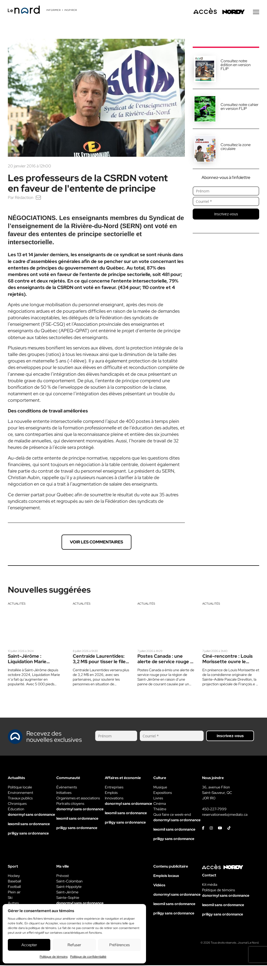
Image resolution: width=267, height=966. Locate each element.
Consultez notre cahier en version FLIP (239, 107)
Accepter (29, 945)
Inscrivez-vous (226, 214)
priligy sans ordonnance (28, 834)
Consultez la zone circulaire (236, 147)
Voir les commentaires (96, 542)
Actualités (17, 604)
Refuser (74, 945)
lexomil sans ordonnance (29, 824)
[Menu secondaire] (256, 13)
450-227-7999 (214, 809)
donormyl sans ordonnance (31, 815)
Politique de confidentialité (88, 957)
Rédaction (24, 198)
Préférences (119, 945)
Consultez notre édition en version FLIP (236, 65)
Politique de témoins (54, 957)
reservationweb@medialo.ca (224, 815)
